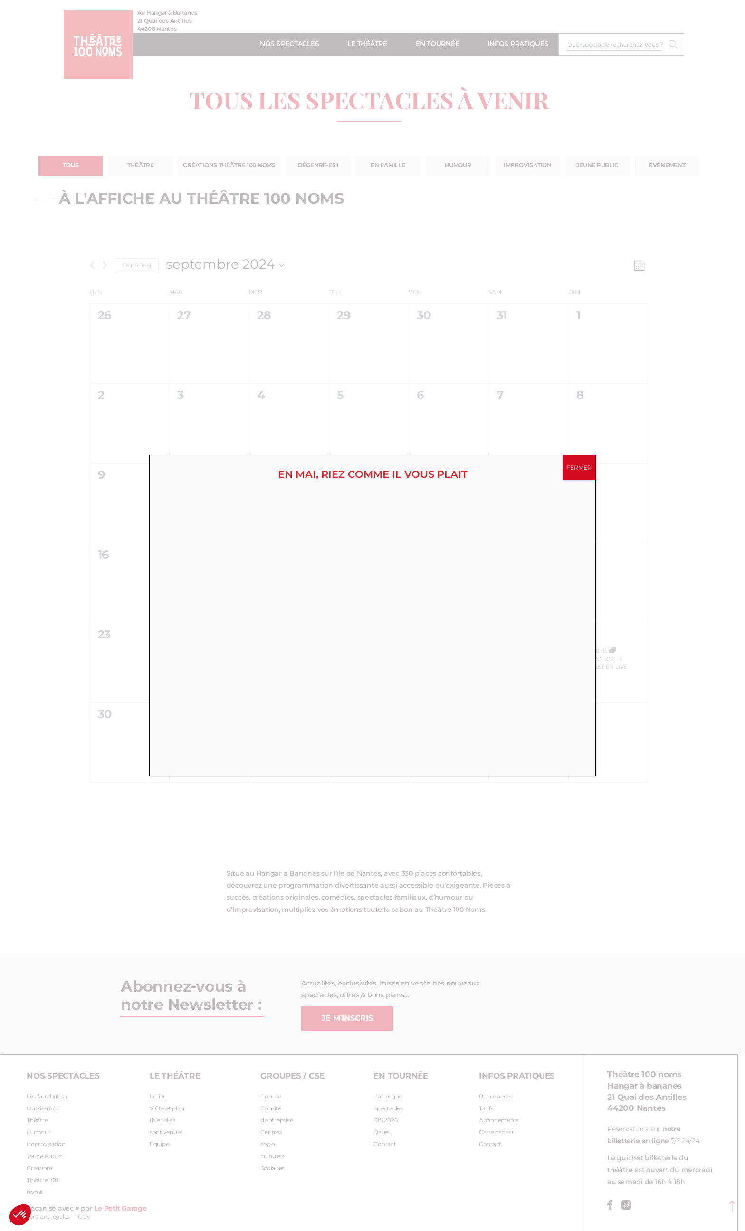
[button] (20, 1214)
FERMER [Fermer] (579, 468)
